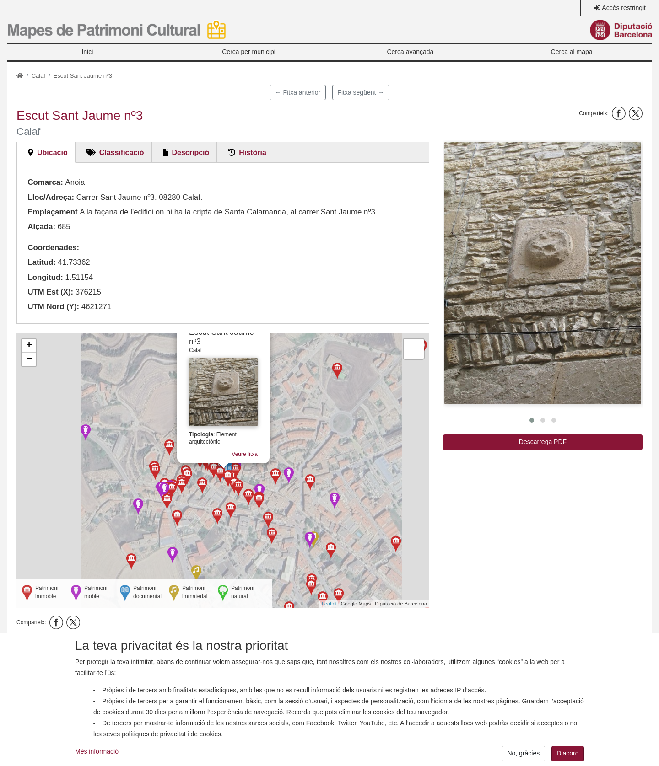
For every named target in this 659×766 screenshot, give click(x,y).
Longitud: (45, 277)
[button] (542, 273)
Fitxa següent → (360, 92)
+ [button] (29, 346)
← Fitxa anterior (298, 92)
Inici (87, 51)
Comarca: (45, 182)
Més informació (97, 758)
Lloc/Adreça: (50, 197)
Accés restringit (624, 7)
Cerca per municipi (248, 51)
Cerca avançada (410, 51)
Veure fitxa (251, 443)
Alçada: (41, 226)
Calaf (38, 75)
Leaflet (329, 603)
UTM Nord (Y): (53, 306)
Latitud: (41, 262)
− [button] (29, 359)
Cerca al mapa (572, 51)
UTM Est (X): (50, 292)
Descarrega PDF (543, 441)
